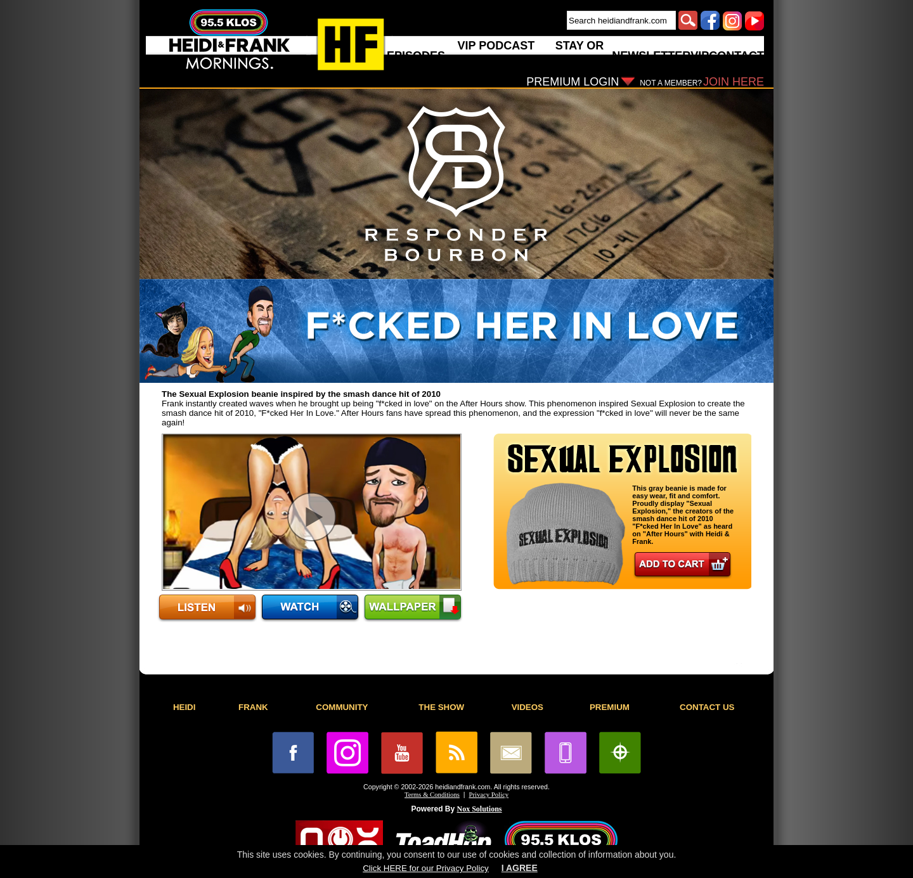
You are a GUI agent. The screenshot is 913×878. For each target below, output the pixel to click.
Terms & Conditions (432, 794)
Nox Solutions (479, 808)
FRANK (253, 707)
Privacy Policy (488, 794)
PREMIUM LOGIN (572, 81)
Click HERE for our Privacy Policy (425, 868)
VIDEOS (527, 707)
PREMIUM (610, 707)
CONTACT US (707, 707)
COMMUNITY (342, 707)
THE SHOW (441, 707)
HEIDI (184, 707)
